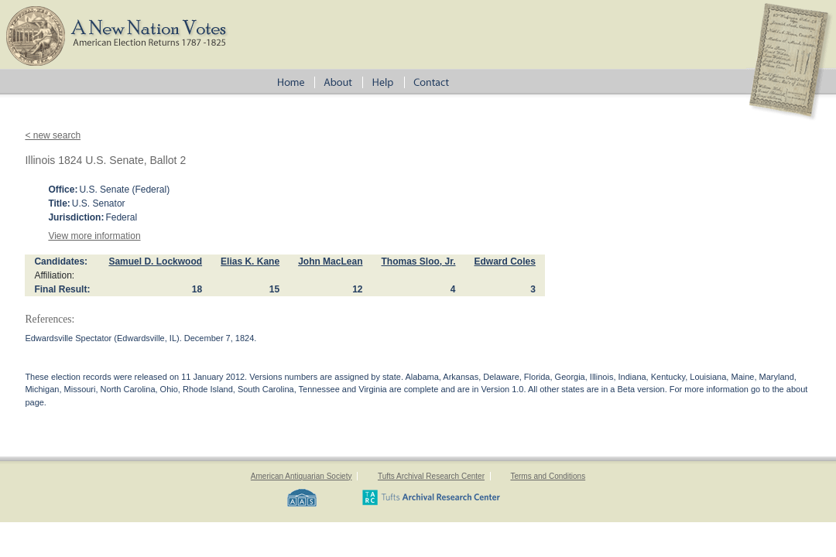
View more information (94, 236)
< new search (53, 135)
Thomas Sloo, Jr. (418, 261)
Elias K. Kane (250, 261)
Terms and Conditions (547, 476)
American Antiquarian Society (301, 476)
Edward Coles (505, 261)
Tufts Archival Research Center (431, 476)
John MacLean (330, 261)
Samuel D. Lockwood (155, 261)
